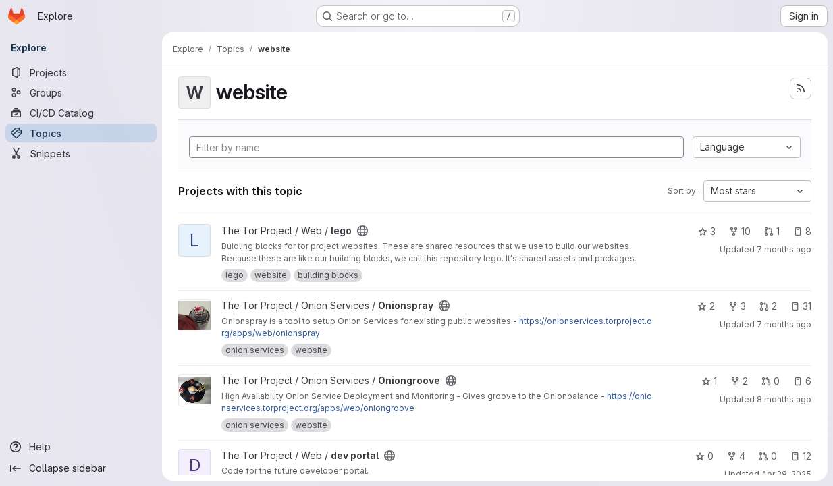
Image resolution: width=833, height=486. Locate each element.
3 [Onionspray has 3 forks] (737, 306)
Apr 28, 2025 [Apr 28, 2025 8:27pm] (786, 474)
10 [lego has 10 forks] (740, 231)
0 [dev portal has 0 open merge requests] (768, 456)
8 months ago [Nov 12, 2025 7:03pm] (784, 399)
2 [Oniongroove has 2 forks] (739, 381)
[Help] (81, 446)
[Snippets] (81, 153)
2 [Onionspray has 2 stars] (706, 306)
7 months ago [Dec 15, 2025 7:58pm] (784, 249)
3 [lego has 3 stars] (707, 231)
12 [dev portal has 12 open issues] (800, 456)
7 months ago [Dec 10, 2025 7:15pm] (784, 324)
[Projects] (81, 72)
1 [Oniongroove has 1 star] (709, 381)
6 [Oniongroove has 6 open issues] (802, 381)
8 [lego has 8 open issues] (802, 231)
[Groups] (81, 92)
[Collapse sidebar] (81, 468)
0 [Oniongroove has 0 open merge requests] (770, 381)
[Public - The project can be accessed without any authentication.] (362, 230)
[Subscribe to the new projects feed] (800, 88)
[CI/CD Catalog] (81, 112)
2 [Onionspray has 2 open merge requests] (768, 306)
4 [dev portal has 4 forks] (736, 456)
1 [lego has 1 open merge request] (772, 231)
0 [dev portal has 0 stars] (704, 456)
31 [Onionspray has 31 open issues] (800, 306)
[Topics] (81, 133)
